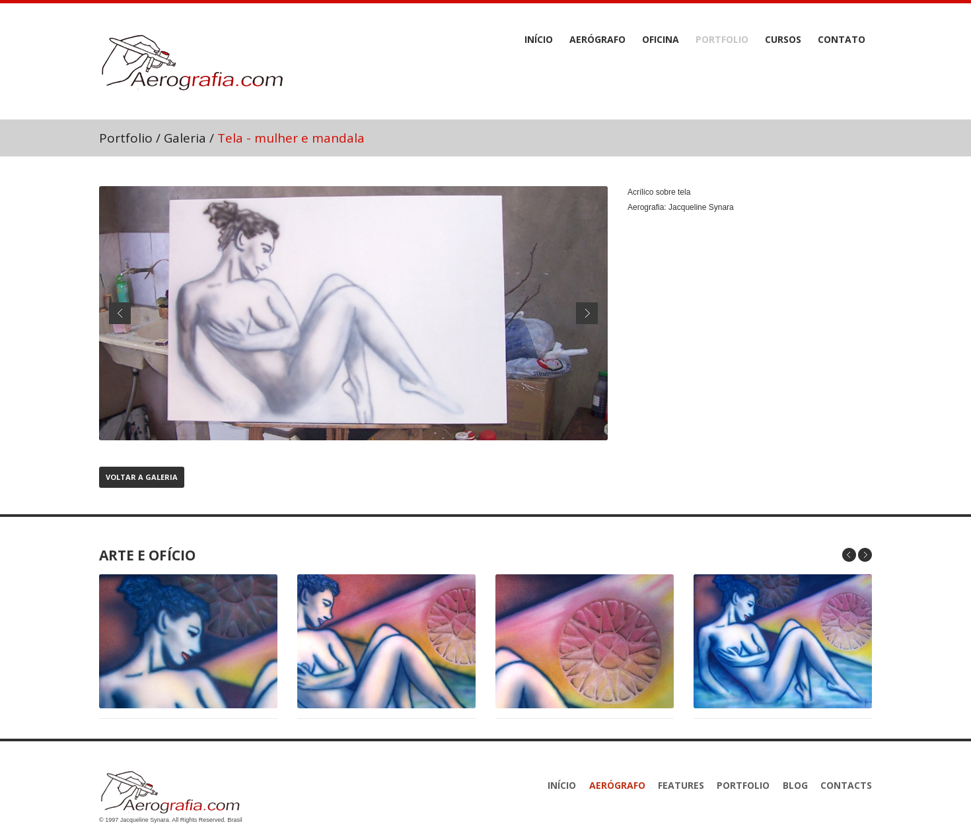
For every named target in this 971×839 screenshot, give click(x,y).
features (681, 785)
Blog (795, 785)
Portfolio (722, 40)
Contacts (846, 785)
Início (538, 40)
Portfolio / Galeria (152, 138)
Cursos (783, 40)
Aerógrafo (597, 40)
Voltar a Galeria (142, 477)
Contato (841, 40)
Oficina (660, 40)
